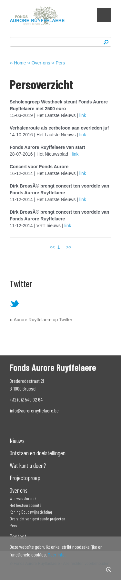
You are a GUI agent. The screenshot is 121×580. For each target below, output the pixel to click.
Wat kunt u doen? (28, 465)
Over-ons (41, 62)
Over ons (18, 490)
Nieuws (17, 440)
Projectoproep (25, 477)
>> (68, 247)
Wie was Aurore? (23, 498)
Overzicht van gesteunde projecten (37, 518)
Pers (60, 62)
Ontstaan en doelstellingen (38, 453)
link (82, 115)
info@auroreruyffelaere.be (34, 410)
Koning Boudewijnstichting (31, 512)
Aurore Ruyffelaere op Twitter (43, 319)
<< (52, 247)
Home (20, 62)
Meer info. (57, 554)
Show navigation (104, 15)
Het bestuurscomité (25, 505)
